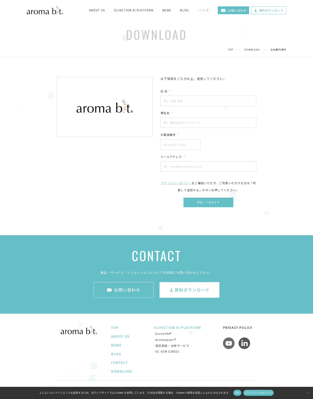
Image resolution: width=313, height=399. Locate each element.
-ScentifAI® (163, 334)
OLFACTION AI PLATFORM (133, 10)
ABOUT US (97, 10)
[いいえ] (308, 393)
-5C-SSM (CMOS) (166, 351)
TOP (231, 49)
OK (237, 392)
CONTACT (119, 362)
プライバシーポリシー (176, 183)
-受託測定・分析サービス (171, 346)
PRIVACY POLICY (237, 327)
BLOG (184, 10)
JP (207, 10)
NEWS (166, 10)
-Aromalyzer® (165, 340)
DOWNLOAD (252, 49)
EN (200, 10)
